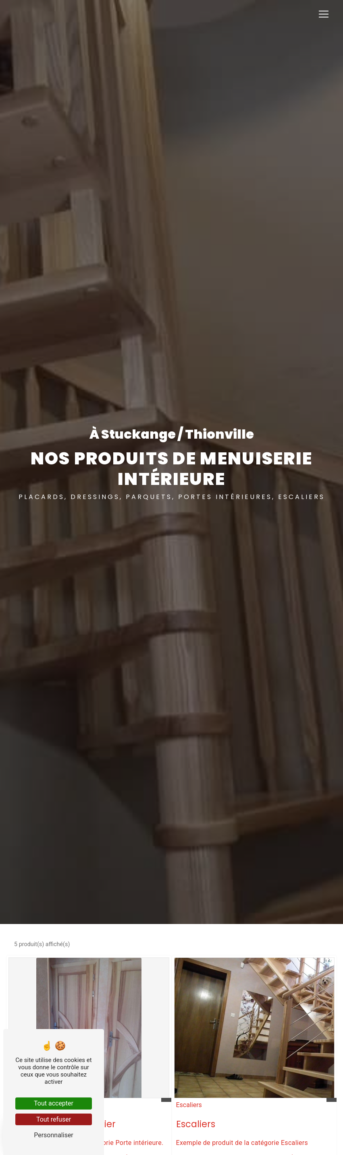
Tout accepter (53, 1103)
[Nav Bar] (323, 14)
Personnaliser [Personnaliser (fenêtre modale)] (53, 1135)
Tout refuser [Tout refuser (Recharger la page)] (53, 1119)
